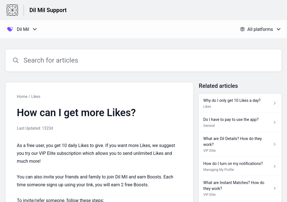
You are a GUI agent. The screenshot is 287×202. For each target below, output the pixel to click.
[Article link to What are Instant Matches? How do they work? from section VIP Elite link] (240, 188)
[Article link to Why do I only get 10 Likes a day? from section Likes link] (240, 103)
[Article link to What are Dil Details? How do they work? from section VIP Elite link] (240, 144)
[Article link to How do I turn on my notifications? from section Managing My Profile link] (240, 166)
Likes (35, 96)
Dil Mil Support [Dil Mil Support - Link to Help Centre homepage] (48, 10)
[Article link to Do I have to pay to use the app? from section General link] (240, 122)
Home (22, 96)
